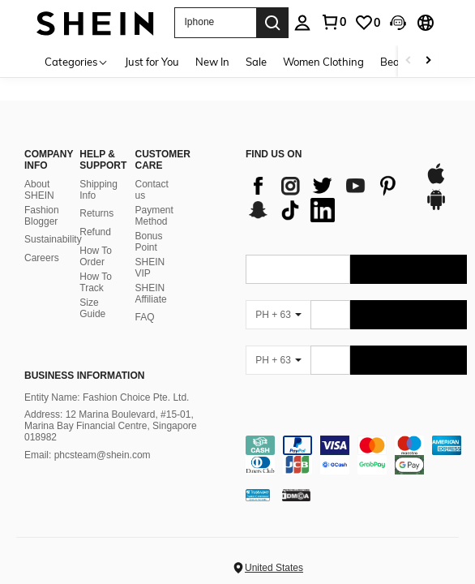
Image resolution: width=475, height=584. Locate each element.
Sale (256, 61)
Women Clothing (323, 61)
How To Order (95, 241)
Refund (95, 217)
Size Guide (92, 293)
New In (212, 61)
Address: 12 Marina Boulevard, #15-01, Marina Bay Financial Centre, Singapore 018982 (110, 412)
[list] (327, 183)
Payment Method (154, 201)
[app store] (436, 167)
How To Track (95, 267)
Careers (41, 243)
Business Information (84, 361)
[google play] (436, 193)
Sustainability (53, 224)
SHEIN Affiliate (151, 279)
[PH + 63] (278, 300)
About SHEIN (39, 175)
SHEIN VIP (150, 253)
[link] (367, 22)
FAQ (145, 302)
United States (274, 553)
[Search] (272, 22)
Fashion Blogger (41, 201)
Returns (96, 198)
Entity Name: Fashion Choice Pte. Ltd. (106, 383)
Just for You (152, 61)
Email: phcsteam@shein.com (87, 440)
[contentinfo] (356, 440)
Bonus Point (149, 227)
